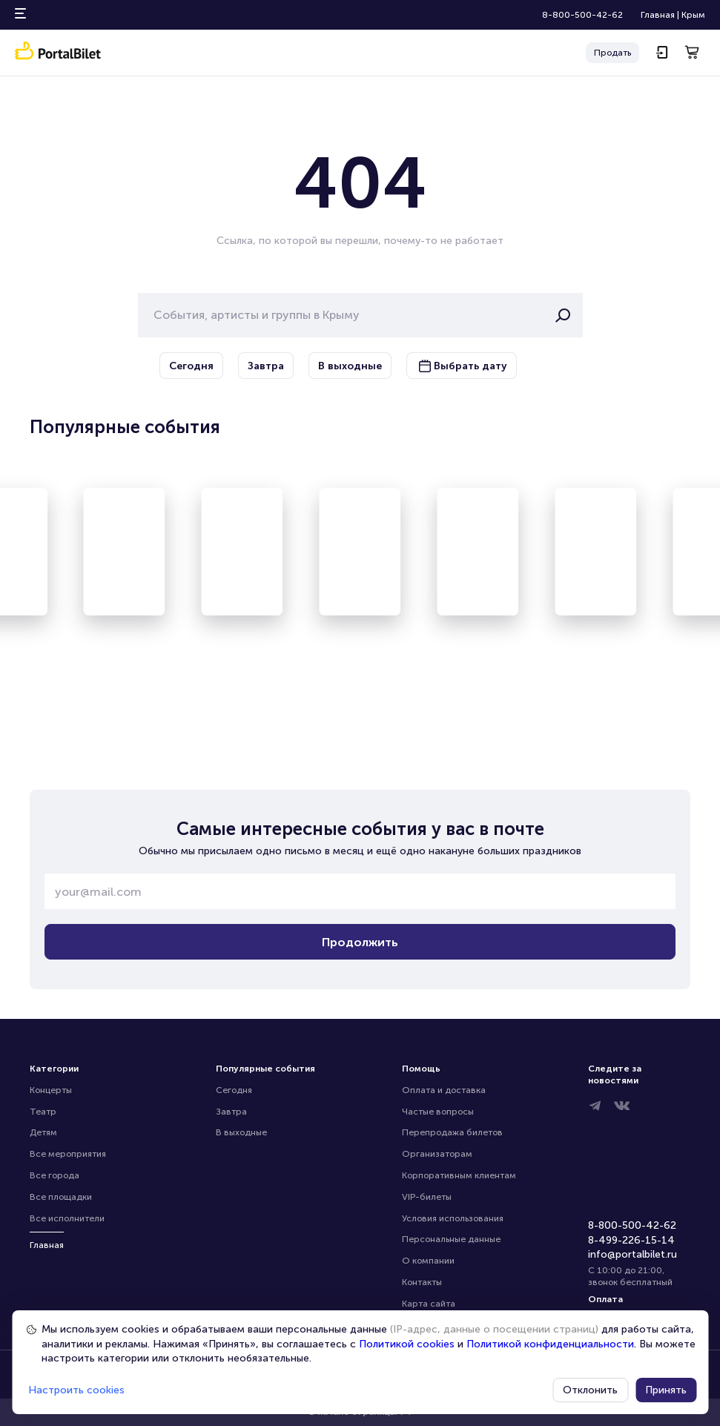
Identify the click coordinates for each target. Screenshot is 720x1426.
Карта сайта (428, 1303)
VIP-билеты (427, 1197)
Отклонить (590, 1390)
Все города (54, 1175)
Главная (658, 15)
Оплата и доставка (444, 1090)
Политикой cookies (407, 1344)
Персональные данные (451, 1239)
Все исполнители (67, 1218)
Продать (612, 52)
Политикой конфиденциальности (550, 1344)
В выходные (241, 1132)
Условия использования (452, 1218)
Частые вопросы (438, 1111)
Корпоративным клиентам (459, 1175)
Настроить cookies (76, 1390)
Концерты (51, 1090)
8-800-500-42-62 (582, 15)
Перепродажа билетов (452, 1132)
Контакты (422, 1282)
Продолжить (360, 942)
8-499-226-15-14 (631, 1240)
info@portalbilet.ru (632, 1254)
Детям (43, 1132)
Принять (666, 1390)
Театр (43, 1111)
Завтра (231, 1111)
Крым (693, 15)
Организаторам (437, 1154)
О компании (428, 1260)
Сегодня (234, 1090)
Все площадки (61, 1197)
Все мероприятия (68, 1154)
